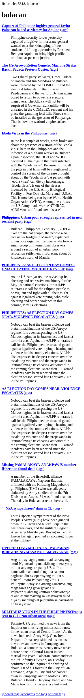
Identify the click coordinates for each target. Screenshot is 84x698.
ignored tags (10, 694)
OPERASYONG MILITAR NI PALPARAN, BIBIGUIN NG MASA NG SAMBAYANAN (36, 550)
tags (64, 30)
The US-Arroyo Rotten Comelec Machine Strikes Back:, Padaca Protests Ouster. (39, 67)
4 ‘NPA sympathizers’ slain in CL (27, 508)
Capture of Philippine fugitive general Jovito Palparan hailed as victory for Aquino (36, 28)
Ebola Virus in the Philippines (25, 133)
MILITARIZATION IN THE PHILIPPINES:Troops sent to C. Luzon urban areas (42, 614)
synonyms (27, 694)
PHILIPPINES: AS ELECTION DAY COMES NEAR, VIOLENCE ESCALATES (37, 315)
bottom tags (56, 694)
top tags (41, 694)
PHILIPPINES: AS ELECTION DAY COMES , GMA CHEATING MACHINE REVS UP (38, 267)
